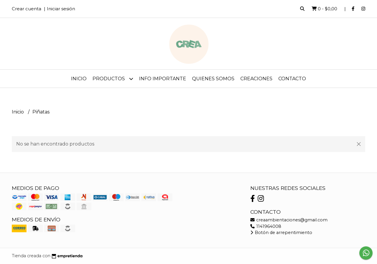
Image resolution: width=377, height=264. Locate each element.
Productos (112, 79)
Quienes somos (213, 78)
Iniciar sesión (61, 8)
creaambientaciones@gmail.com (289, 220)
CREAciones (256, 78)
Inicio (79, 78)
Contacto (292, 78)
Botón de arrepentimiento (281, 232)
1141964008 (265, 226)
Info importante (162, 78)
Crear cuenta (26, 8)
